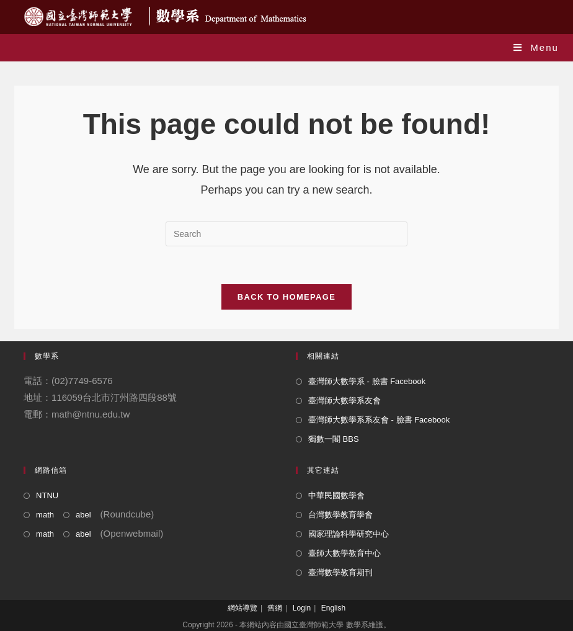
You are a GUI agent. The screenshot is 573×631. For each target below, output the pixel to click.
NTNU (47, 495)
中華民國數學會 (336, 495)
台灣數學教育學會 (340, 514)
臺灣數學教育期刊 (340, 572)
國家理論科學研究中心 (348, 534)
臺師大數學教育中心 (344, 553)
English (333, 608)
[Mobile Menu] (536, 47)
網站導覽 (242, 608)
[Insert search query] (286, 234)
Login (302, 608)
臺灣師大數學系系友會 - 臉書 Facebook (379, 419)
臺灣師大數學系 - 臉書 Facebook (366, 381)
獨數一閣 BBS (333, 439)
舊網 (274, 608)
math (45, 514)
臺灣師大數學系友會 (344, 400)
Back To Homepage (286, 297)
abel (83, 514)
